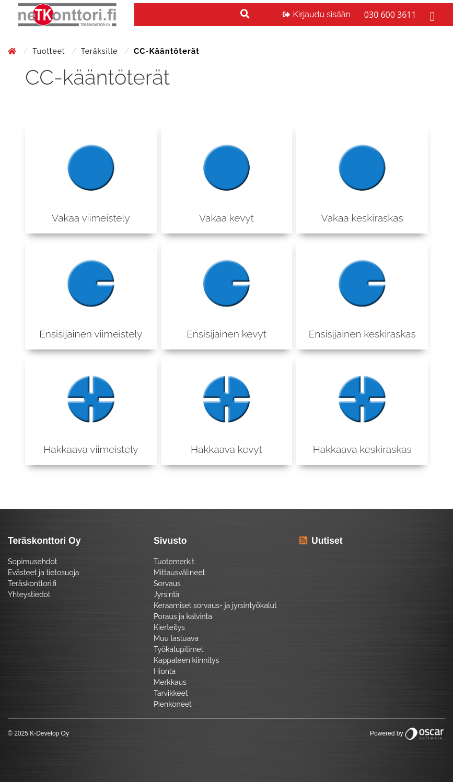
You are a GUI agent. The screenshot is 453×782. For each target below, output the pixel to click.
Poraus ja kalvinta (183, 616)
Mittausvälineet (179, 572)
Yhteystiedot (29, 594)
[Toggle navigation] (431, 15)
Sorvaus (167, 583)
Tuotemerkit (174, 561)
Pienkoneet (173, 704)
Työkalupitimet (178, 649)
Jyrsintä (166, 594)
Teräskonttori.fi (32, 583)
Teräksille (100, 51)
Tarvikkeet (171, 693)
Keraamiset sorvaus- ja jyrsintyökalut (215, 605)
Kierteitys (169, 627)
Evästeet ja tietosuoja (43, 572)
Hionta (165, 671)
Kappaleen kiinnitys (186, 660)
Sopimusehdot (32, 561)
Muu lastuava (176, 638)
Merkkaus (170, 682)
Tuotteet (49, 51)
